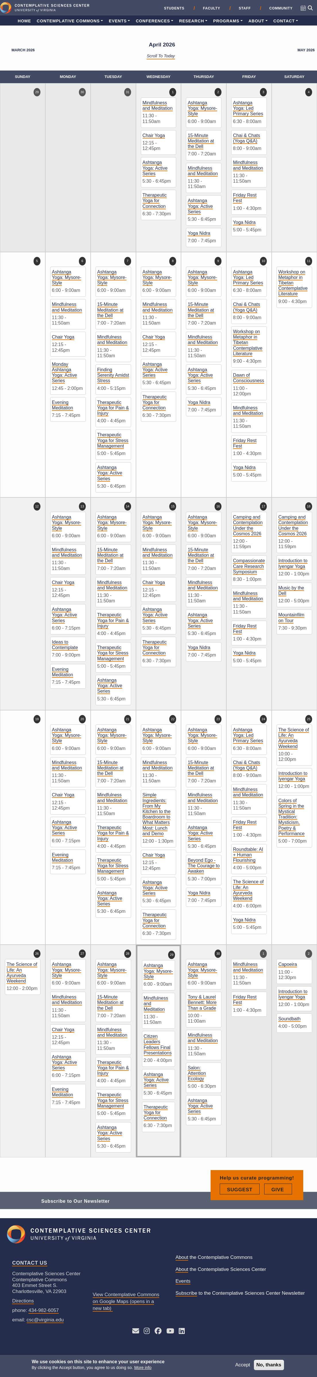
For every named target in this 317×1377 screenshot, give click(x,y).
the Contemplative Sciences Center (221, 1270)
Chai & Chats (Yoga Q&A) (246, 138)
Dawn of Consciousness (248, 378)
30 (82, 92)
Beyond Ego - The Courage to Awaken (203, 866)
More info (142, 1367)
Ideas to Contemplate (65, 645)
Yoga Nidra (199, 233)
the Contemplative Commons (214, 1258)
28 (127, 953)
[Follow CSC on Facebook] (158, 1332)
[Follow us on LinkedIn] (182, 1332)
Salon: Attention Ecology (197, 1073)
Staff (245, 8)
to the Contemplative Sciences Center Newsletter (240, 1293)
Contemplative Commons (68, 21)
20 (82, 719)
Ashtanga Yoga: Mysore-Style (202, 108)
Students (174, 8)
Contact (284, 21)
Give (281, 1209)
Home (24, 21)
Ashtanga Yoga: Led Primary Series (248, 108)
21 (127, 719)
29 (37, 92)
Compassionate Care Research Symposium (249, 566)
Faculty (211, 8)
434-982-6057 (43, 1310)
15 (172, 506)
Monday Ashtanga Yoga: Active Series (64, 372)
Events (118, 21)
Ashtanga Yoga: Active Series (155, 168)
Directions (23, 1301)
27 (82, 953)
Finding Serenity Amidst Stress (113, 375)
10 (263, 261)
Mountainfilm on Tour (291, 617)
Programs (226, 21)
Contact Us (29, 1263)
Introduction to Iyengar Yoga (292, 563)
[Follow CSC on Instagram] (147, 1332)
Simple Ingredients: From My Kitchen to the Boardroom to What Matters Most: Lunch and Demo (157, 814)
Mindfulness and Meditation (158, 105)
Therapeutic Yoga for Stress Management (113, 440)
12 (37, 506)
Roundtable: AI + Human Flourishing (248, 855)
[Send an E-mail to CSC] (135, 1332)
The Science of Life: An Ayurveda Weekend (248, 890)
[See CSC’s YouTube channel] (170, 1332)
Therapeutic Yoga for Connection (155, 200)
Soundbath (289, 1018)
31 (127, 92)
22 (172, 719)
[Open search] (310, 8)
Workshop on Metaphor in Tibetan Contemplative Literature (247, 342)
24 (263, 719)
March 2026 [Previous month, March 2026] (23, 50)
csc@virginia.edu (45, 1320)
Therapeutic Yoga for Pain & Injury (113, 408)
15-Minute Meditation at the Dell (201, 141)
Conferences (153, 21)
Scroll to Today (161, 56)
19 (37, 719)
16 (218, 506)
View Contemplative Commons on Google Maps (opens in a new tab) (126, 1301)
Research (191, 21)
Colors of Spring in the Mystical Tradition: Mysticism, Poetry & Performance (291, 817)
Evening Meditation (62, 405)
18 (308, 506)
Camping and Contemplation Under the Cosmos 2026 (247, 525)
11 (308, 261)
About (256, 21)
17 (263, 506)
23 (218, 719)
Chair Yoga (154, 135)
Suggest (243, 1209)
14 (127, 506)
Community (281, 8)
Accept (242, 1365)
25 (308, 719)
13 (82, 506)
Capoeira (287, 964)
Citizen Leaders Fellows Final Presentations (158, 1044)
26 (37, 953)
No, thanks (268, 1365)
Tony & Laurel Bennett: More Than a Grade (202, 1002)
